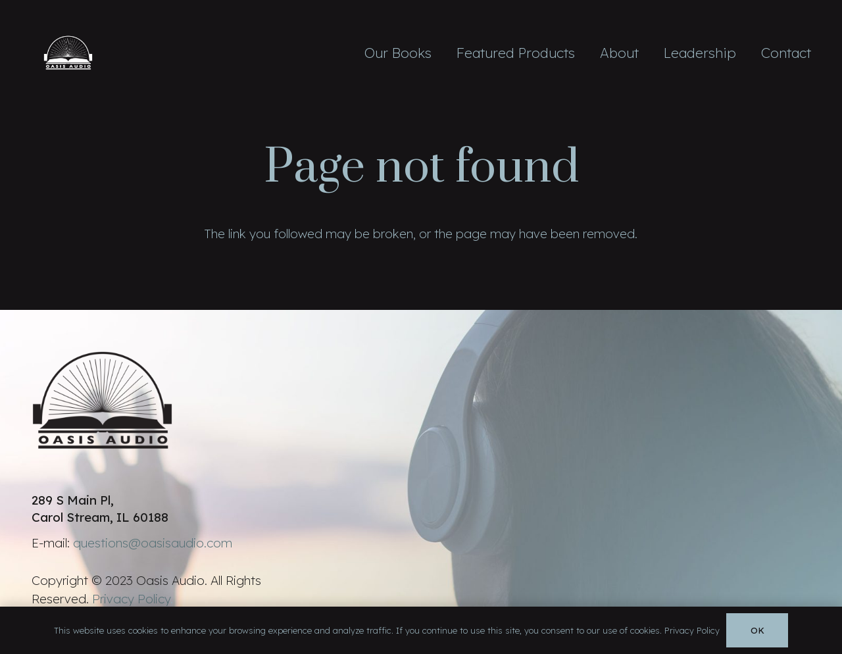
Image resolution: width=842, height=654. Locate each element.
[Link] (68, 52)
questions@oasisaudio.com (152, 543)
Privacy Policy (131, 599)
